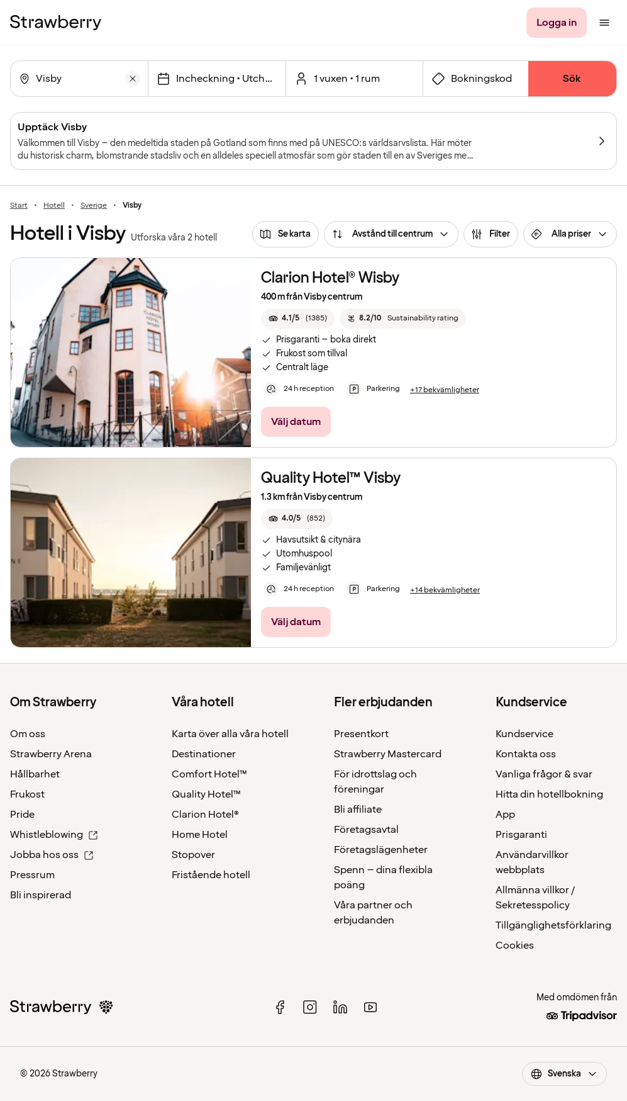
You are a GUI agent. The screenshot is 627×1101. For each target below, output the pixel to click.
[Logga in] (556, 23)
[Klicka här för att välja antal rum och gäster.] (354, 78)
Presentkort (361, 734)
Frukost (27, 794)
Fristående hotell (211, 875)
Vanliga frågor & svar (544, 774)
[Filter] (490, 234)
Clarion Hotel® (205, 815)
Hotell (54, 206)
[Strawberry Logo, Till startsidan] (55, 22)
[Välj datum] (216, 78)
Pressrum (32, 875)
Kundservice (524, 734)
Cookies (515, 945)
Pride (22, 815)
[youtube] (370, 1007)
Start (19, 206)
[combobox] (78, 78)
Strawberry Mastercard (387, 754)
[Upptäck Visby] (313, 141)
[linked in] (340, 1007)
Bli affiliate (358, 809)
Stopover (193, 855)
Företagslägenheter (381, 850)
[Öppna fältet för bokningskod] (475, 78)
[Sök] (572, 78)
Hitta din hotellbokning (549, 794)
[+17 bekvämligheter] (444, 390)
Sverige (93, 206)
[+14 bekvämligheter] (445, 590)
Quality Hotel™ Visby (331, 478)
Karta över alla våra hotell (230, 734)
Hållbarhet (35, 774)
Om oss (27, 734)
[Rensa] (132, 78)
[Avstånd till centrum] (391, 234)
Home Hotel (200, 835)
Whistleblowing (54, 835)
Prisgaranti (521, 835)
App (505, 815)
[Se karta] (285, 234)
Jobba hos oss (52, 855)
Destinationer (204, 754)
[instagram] (310, 1007)
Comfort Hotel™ (209, 774)
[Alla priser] (570, 234)
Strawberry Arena (51, 754)
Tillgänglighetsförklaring (553, 925)
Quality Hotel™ (206, 794)
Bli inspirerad (40, 895)
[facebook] (279, 1007)
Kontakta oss (526, 754)
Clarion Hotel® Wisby (330, 278)
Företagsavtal (366, 830)
